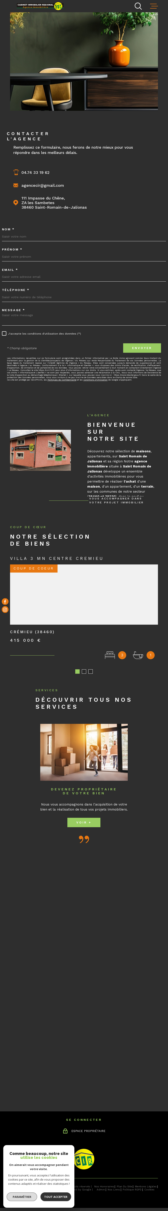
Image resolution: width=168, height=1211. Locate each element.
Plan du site (124, 1186)
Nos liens (114, 1189)
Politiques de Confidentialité (61, 380)
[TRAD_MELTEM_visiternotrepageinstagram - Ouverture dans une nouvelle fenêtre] (5, 609)
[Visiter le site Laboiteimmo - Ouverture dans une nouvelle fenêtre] (25, 1188)
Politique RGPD (132, 1189)
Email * (10, 269)
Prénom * (12, 249)
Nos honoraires (104, 1186)
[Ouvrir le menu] (154, 6)
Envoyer (142, 348)
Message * (13, 310)
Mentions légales (146, 1186)
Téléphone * (16, 289)
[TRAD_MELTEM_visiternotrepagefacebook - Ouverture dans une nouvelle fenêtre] (5, 601)
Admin (101, 1189)
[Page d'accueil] (41, 6)
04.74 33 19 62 (35, 172)
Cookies (149, 1189)
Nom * (8, 229)
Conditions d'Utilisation (95, 380)
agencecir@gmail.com (42, 185)
